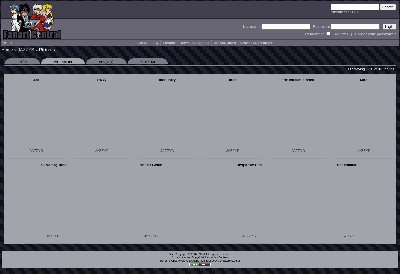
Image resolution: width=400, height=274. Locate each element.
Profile (22, 62)
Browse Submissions (256, 43)
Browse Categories (194, 43)
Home (7, 50)
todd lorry (167, 80)
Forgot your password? (375, 34)
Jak (36, 80)
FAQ (154, 43)
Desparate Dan (249, 165)
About (142, 43)
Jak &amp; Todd (53, 165)
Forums (169, 43)
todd (233, 80)
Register (341, 34)
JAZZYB (26, 50)
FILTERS (11, 43)
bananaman (347, 165)
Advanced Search (345, 12)
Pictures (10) (63, 62)
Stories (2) (148, 62)
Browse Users (225, 43)
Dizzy (101, 80)
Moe (363, 80)
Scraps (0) (106, 62)
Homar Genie (151, 165)
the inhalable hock (298, 80)
